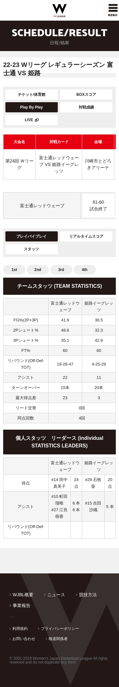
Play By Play (31, 107)
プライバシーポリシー (60, 628)
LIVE (29, 120)
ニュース (56, 594)
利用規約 (20, 628)
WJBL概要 (23, 594)
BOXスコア (86, 94)
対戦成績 (86, 107)
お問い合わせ (23, 639)
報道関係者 (58, 639)
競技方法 (88, 594)
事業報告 (21, 605)
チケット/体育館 (31, 94)
